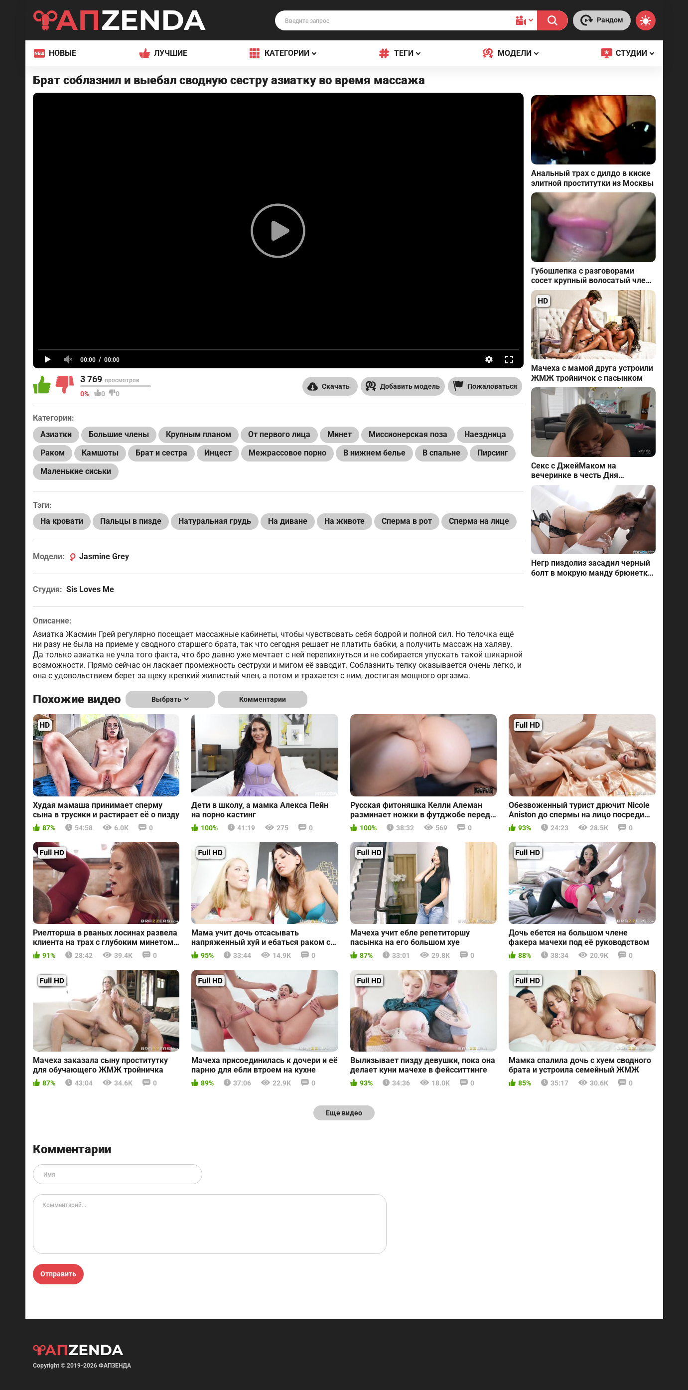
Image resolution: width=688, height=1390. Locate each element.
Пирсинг (492, 453)
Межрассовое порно (287, 453)
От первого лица (279, 434)
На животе (344, 521)
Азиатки (56, 434)
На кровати (61, 521)
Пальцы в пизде (130, 521)
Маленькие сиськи (75, 471)
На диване (287, 521)
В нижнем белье (374, 453)
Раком (52, 453)
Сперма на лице (479, 521)
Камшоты (100, 453)
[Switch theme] (646, 20)
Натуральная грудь (214, 521)
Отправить (58, 1274)
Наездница (485, 434)
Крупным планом (198, 434)
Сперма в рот (407, 521)
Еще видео (344, 1113)
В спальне (441, 453)
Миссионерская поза (408, 434)
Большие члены (119, 434)
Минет (339, 434)
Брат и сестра (161, 453)
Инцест (218, 453)
